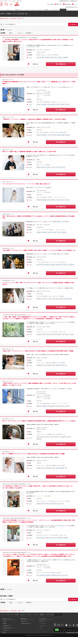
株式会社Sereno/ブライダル (8, 214)
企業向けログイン (24, 621)
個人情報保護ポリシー (7, 625)
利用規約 (4, 621)
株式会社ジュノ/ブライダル (8, 117)
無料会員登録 (67, 4)
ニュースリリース (42, 623)
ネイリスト (40, 9)
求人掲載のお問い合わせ (25, 623)
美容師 (16, 614)
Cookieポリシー (6, 630)
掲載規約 (4, 623)
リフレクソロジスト (54, 9)
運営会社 (4, 632)
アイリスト (34, 9)
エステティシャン (9, 9)
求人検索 (50, 4)
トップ (2, 9)
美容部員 (46, 9)
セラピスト (27, 9)
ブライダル (63, 9)
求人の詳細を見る (61, 64)
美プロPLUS (41, 621)
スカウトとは (41, 625)
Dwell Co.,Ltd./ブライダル (7, 79)
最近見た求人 (59, 4)
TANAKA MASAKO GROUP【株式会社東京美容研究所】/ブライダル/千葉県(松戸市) (20, 37)
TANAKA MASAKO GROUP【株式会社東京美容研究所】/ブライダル (16, 314)
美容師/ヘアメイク (19, 9)
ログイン (75, 4)
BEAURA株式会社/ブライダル (8, 280)
